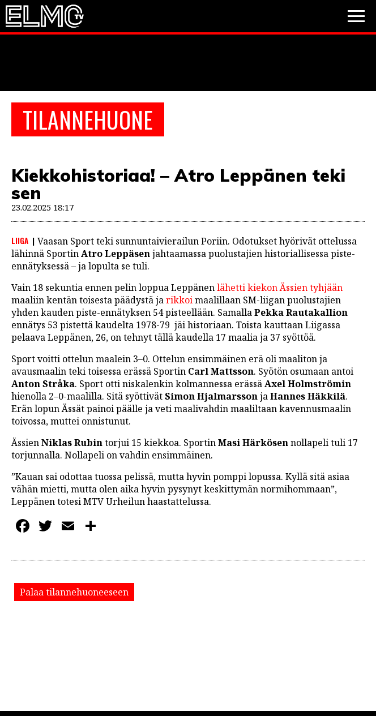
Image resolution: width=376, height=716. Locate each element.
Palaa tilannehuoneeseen (74, 592)
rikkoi (179, 300)
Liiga (19, 240)
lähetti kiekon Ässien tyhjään (280, 287)
